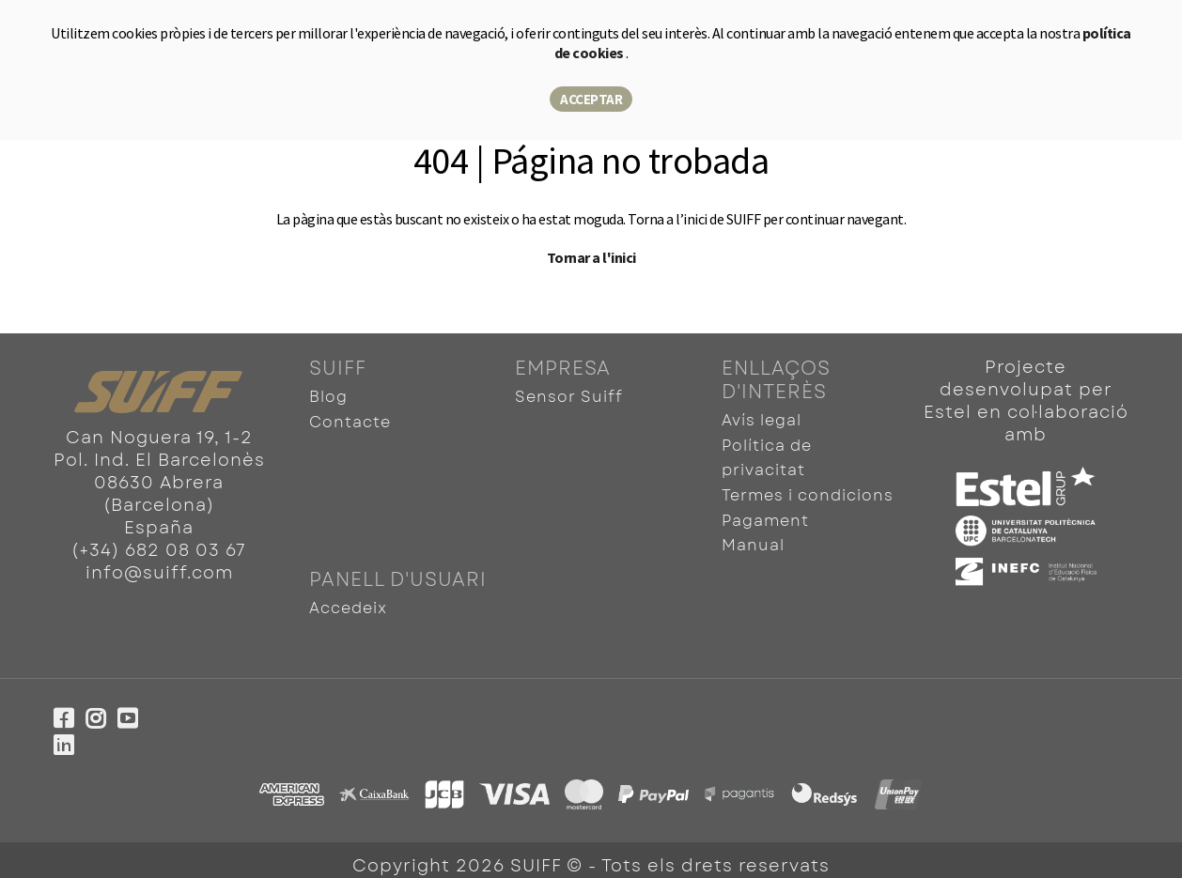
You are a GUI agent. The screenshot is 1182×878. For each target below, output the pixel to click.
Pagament (765, 514)
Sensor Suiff (569, 397)
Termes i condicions (808, 490)
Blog (328, 397)
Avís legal (761, 420)
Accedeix (348, 598)
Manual (753, 537)
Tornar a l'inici (591, 257)
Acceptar (591, 99)
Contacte (350, 420)
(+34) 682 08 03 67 (158, 550)
